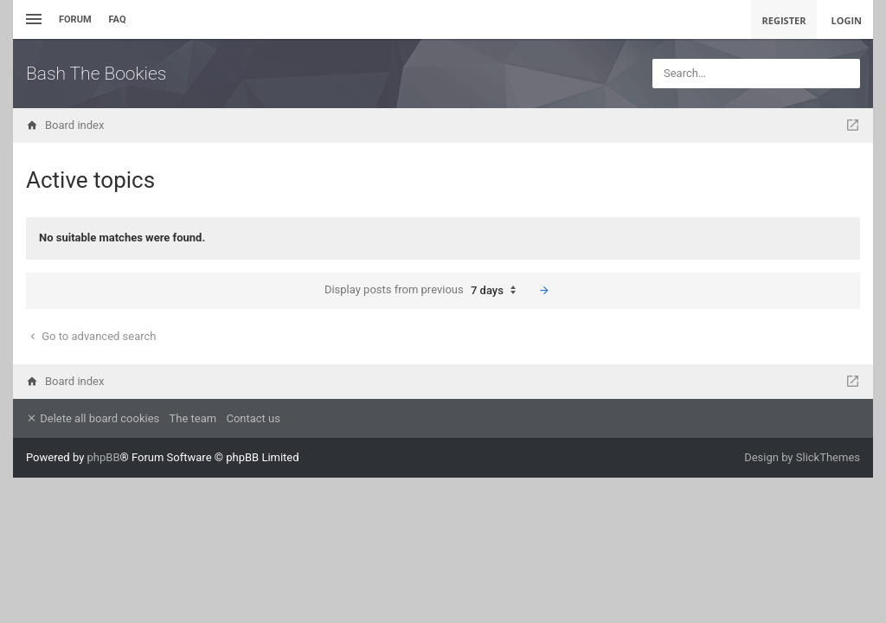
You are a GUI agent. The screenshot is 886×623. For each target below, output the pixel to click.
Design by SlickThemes (802, 457)
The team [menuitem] (193, 418)
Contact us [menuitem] (253, 418)
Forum (75, 19)
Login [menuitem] (846, 20)
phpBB (103, 457)
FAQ (117, 19)
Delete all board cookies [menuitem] (92, 418)
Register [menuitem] (784, 20)
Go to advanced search (92, 336)
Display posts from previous (424, 291)
